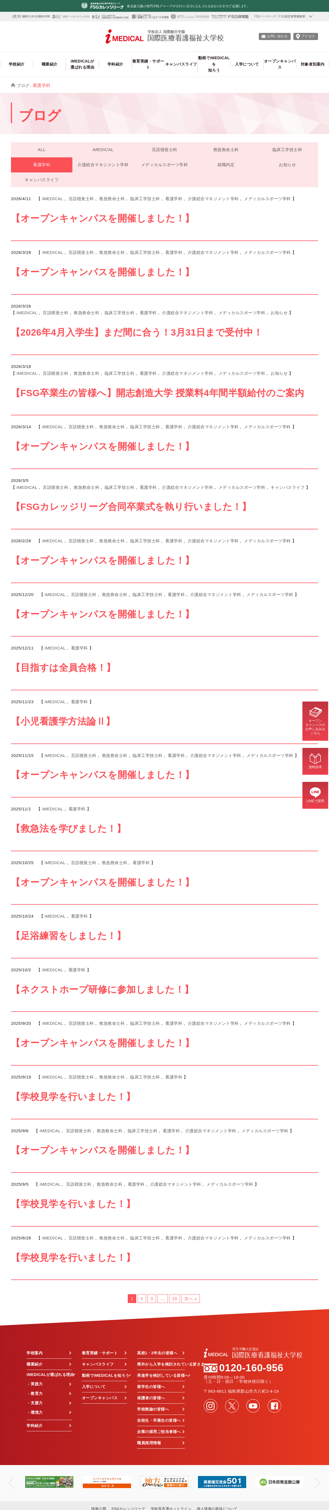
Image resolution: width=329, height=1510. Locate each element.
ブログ (23, 85)
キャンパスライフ (42, 179)
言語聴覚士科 (164, 149)
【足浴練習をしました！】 (68, 936)
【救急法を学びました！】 (68, 829)
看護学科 (41, 164)
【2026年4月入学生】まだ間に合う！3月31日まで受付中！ (137, 332)
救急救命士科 (226, 149)
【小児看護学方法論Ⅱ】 (63, 721)
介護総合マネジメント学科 (103, 164)
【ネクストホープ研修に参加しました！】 (102, 989)
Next (317, 1483)
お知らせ (287, 164)
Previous (11, 1483)
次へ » (191, 1298)
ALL (42, 149)
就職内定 (225, 164)
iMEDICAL (103, 149)
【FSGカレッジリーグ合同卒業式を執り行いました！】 (131, 507)
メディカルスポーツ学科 (164, 164)
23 (174, 1298)
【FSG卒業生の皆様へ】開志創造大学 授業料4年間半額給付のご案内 (157, 393)
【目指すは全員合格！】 (63, 668)
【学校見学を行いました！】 (73, 1097)
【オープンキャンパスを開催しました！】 (102, 218)
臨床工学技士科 (287, 149)
